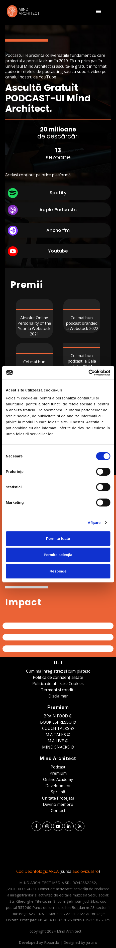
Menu (98, 11)
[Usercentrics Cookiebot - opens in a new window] (88, 373)
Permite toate (58, 538)
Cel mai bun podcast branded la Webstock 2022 (81, 323)
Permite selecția (58, 555)
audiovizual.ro (85, 871)
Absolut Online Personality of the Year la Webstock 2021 (34, 326)
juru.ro (91, 942)
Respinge (58, 571)
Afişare (94, 522)
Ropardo (51, 942)
